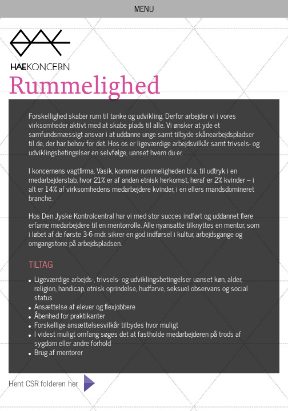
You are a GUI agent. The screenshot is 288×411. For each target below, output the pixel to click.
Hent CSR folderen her (43, 383)
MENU (150, 8)
